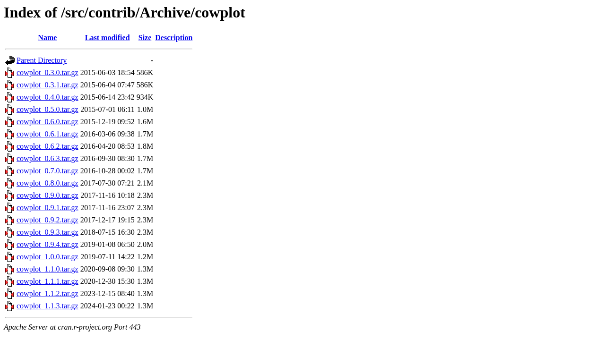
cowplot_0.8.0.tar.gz (47, 183)
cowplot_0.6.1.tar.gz (47, 134)
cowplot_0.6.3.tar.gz (47, 158)
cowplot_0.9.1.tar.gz (47, 208)
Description (173, 38)
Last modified (107, 38)
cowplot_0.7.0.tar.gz (47, 171)
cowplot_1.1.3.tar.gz (47, 306)
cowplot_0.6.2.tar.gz (47, 146)
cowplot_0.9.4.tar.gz (47, 244)
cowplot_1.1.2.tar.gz (47, 293)
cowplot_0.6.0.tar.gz (47, 122)
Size (145, 38)
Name (47, 38)
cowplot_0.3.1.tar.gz (47, 85)
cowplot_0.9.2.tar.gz (47, 220)
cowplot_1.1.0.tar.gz (47, 269)
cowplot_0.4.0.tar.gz (47, 97)
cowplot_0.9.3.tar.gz (47, 232)
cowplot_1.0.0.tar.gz (47, 257)
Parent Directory (42, 60)
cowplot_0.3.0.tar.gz (47, 72)
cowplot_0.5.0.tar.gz (47, 109)
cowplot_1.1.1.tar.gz (47, 281)
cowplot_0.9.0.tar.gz (47, 195)
